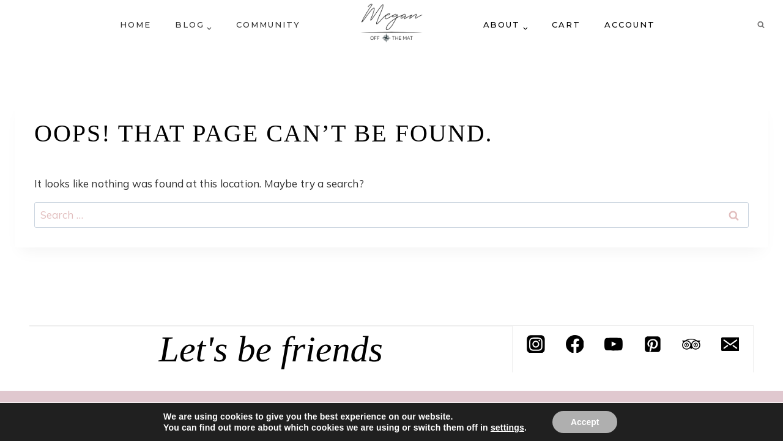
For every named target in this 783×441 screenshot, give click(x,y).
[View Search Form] (761, 24)
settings (507, 427)
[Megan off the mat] (391, 24)
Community (268, 24)
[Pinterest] (652, 344)
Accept (585, 422)
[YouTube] (613, 344)
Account (629, 24)
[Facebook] (575, 344)
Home (135, 24)
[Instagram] (536, 344)
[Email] (730, 344)
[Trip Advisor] (691, 344)
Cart (566, 24)
